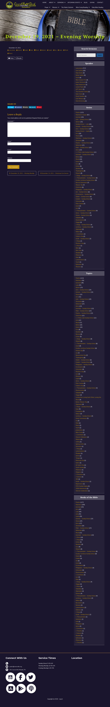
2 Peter (78, 591)
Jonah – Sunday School (82, 243)
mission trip (79, 355)
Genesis (78, 598)
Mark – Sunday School (82, 152)
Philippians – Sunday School (84, 194)
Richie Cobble (80, 80)
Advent (78, 126)
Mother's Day (80, 248)
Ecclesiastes (79, 371)
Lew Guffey (79, 75)
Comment (10, 126)
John (77, 325)
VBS (77, 484)
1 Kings (78, 544)
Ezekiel (78, 563)
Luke (77, 290)
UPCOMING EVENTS (74, 2)
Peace (77, 430)
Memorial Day (80, 465)
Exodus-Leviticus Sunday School (85, 185)
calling (78, 446)
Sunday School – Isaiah (82, 136)
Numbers (78, 173)
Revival (78, 339)
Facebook (18, 112)
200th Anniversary (81, 493)
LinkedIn (32, 112)
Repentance (79, 488)
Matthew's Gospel (81, 119)
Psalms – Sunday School (83, 147)
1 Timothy (79, 647)
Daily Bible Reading (97, 7)
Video (11, 63)
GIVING (92, 2)
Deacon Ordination (81, 442)
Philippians (79, 628)
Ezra (77, 168)
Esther (78, 171)
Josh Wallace (79, 103)
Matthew (78, 285)
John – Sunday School (82, 124)
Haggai (78, 227)
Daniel (78, 561)
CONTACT (100, 2)
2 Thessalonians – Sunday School (86, 215)
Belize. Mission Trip (81, 406)
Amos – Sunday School (82, 217)
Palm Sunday (79, 208)
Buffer (25, 112)
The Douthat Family (82, 96)
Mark (77, 262)
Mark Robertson (80, 89)
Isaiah (77, 383)
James (77, 460)
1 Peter (78, 250)
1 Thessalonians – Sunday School (86, 182)
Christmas (79, 192)
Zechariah (78, 145)
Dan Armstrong (80, 105)
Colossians (79, 206)
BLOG (85, 2)
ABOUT (51, 2)
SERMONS (60, 2)
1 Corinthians (80, 238)
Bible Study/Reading (82, 7)
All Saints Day (80, 470)
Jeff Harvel (79, 94)
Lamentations (80, 264)
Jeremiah (78, 122)
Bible (77, 252)
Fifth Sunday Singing (82, 491)
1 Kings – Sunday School (83, 180)
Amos (77, 154)
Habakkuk (78, 222)
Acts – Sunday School (82, 133)
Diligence (78, 477)
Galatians (78, 624)
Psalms (78, 117)
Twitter (10, 112)
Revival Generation (81, 187)
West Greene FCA (81, 84)
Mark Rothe (79, 77)
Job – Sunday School (82, 196)
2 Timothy (79, 635)
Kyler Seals (79, 98)
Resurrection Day (81, 360)
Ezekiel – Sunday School (83, 203)
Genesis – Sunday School (83, 131)
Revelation (79, 607)
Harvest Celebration (82, 495)
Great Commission (81, 423)
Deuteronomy (80, 224)
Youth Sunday (80, 472)
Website (9, 162)
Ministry (78, 444)
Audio (19, 63)
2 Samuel (78, 481)
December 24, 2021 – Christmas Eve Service (54, 178)
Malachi (78, 178)
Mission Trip (79, 189)
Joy (76, 425)
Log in (61, 703)
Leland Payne (80, 91)
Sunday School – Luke (82, 129)
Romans (78, 610)
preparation (79, 435)
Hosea (78, 140)
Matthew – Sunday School (84, 143)
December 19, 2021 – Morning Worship (21, 178)
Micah (77, 164)
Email (9, 154)
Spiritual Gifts (80, 449)
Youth (77, 82)
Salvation (78, 451)
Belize (77, 161)
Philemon (78, 260)
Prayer (46, 7)
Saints (77, 467)
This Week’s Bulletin (67, 7)
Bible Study (79, 437)
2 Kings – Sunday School (83, 229)
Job (77, 357)
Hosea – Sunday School (83, 220)
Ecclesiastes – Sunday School (84, 199)
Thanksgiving (79, 175)
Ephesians (79, 269)
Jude (77, 626)
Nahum (78, 236)
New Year (78, 255)
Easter (78, 166)
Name (9, 146)
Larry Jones (79, 73)
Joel (77, 213)
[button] (55, 2)
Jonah (77, 210)
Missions (54, 7)
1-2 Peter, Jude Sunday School (85, 157)
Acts (77, 138)
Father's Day (79, 241)
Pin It (39, 112)
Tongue (78, 463)
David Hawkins (80, 101)
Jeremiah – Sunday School (83, 159)
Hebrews (78, 614)
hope (77, 413)
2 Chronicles (79, 479)
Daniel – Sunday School (83, 201)
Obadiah (78, 257)
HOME (44, 2)
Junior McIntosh (80, 87)
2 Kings (78, 245)
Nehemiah (79, 150)
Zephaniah (79, 234)
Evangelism (79, 416)
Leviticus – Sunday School (83, 231)
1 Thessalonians (80, 621)
